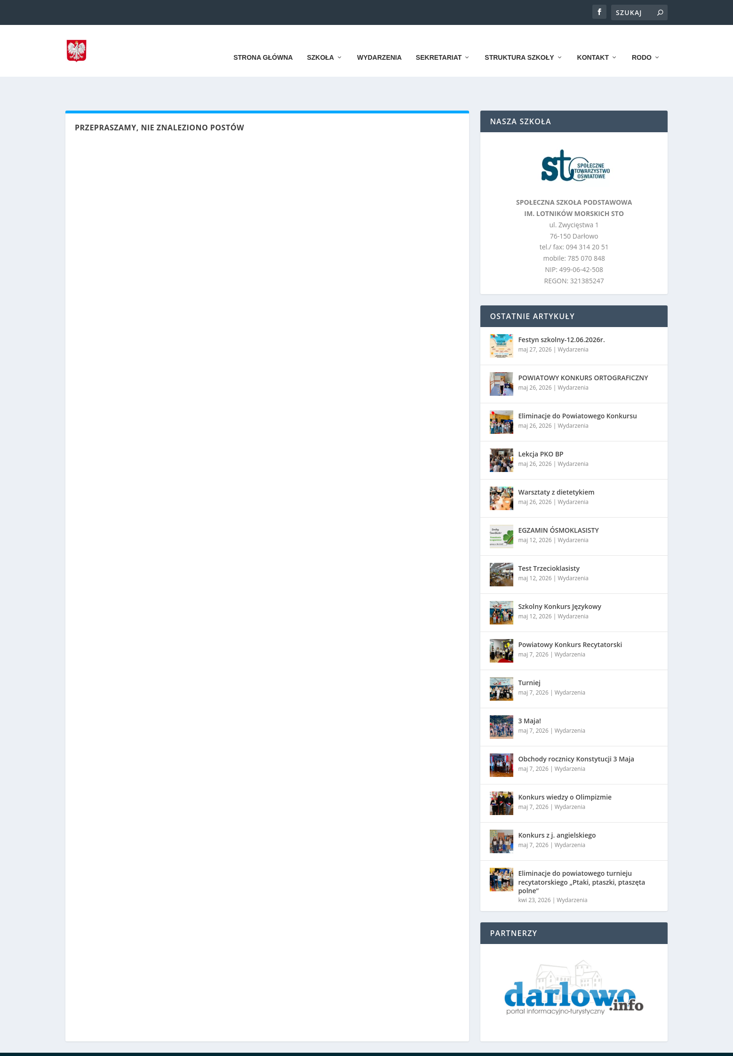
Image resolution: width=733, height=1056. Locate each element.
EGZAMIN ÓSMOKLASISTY (558, 500)
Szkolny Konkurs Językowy (559, 577)
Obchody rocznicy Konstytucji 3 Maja (576, 729)
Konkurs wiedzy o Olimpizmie (565, 767)
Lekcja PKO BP (540, 424)
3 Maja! (529, 691)
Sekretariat (439, 43)
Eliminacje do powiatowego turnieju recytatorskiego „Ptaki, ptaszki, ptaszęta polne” (581, 852)
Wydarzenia (379, 43)
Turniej (529, 653)
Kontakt (593, 43)
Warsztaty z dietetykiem (556, 462)
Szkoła (320, 43)
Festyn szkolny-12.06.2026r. (561, 310)
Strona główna (263, 43)
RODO (642, 43)
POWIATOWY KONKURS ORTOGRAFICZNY (583, 348)
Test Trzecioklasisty (549, 539)
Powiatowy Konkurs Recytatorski (570, 615)
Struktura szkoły (519, 43)
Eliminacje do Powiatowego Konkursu (577, 386)
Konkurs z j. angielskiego (557, 805)
